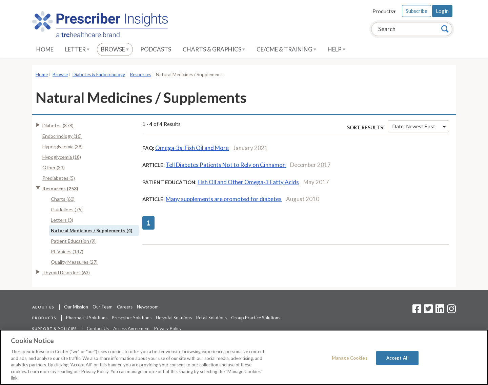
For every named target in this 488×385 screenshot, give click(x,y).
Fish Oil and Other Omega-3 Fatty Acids (248, 182)
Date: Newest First (419, 126)
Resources (140, 74)
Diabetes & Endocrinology (99, 74)
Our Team (103, 306)
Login (442, 11)
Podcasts (155, 49)
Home (45, 49)
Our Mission (76, 306)
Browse (115, 49)
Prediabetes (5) (58, 178)
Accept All (397, 357)
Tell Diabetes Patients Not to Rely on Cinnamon (226, 164)
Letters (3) (62, 220)
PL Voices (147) (67, 251)
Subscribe (416, 11)
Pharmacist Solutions (86, 317)
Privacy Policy (168, 328)
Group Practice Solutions (255, 317)
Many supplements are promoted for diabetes (224, 198)
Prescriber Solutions (131, 317)
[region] (244, 357)
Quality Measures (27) (74, 262)
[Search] (445, 29)
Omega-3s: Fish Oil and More (192, 147)
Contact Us (98, 328)
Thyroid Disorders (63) (66, 272)
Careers (125, 306)
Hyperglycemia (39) (62, 146)
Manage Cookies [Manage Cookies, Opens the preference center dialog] (350, 357)
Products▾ (384, 11)
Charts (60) (63, 199)
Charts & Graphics (214, 49)
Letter (77, 49)
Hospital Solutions (174, 317)
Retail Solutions (211, 317)
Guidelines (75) (67, 209)
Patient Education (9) (73, 241)
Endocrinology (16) (62, 136)
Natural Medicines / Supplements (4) (92, 230)
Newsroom (148, 306)
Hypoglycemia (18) (61, 157)
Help (336, 49)
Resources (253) (60, 188)
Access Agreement (131, 328)
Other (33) (53, 167)
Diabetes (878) (58, 125)
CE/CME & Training (286, 49)
